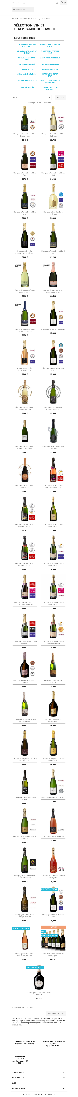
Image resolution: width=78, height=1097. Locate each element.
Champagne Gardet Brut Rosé (53, 836)
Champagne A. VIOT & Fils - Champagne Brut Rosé (53, 486)
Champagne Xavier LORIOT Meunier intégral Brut (24, 447)
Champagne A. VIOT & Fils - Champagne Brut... (24, 525)
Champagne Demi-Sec (26, 74)
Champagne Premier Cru (50, 52)
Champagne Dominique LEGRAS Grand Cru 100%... (25, 720)
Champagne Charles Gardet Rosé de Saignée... (53, 876)
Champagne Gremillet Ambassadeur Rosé (24, 369)
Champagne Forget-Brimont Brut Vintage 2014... (53, 759)
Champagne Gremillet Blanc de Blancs (53, 916)
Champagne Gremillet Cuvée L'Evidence (53, 213)
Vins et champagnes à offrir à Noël (50, 82)
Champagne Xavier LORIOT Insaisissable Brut (24, 408)
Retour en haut (56, 1013)
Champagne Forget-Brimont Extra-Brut (53, 174)
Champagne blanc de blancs (50, 45)
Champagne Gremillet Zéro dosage (53, 329)
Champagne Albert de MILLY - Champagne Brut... (53, 564)
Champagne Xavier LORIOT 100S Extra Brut (53, 447)
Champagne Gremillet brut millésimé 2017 (53, 720)
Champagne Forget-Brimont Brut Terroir (24, 213)
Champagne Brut (50, 69)
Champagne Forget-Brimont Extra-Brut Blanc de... (25, 759)
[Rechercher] (23, 9)
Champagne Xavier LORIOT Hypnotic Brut (24, 486)
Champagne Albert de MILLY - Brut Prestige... (25, 642)
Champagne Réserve (50, 64)
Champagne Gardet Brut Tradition (53, 797)
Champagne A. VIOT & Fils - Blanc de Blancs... (39, 994)
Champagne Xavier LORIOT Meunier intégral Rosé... (24, 955)
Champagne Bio (27, 69)
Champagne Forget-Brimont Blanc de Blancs (53, 135)
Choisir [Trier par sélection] (31, 97)
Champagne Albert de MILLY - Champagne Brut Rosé (24, 603)
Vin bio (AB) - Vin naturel (50, 88)
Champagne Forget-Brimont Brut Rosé (24, 174)
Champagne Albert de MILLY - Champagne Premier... (53, 642)
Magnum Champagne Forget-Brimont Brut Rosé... (53, 291)
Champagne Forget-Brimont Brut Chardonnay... (24, 135)
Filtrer (60, 97)
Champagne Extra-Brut (50, 75)
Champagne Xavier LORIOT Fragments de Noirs (53, 408)
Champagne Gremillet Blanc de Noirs (53, 369)
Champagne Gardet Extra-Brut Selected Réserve (24, 876)
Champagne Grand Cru (27, 59)
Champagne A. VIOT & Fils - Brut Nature (25, 798)
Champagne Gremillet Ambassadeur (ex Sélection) (24, 252)
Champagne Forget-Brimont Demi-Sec (53, 252)
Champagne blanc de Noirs (27, 52)
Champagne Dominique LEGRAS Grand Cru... (53, 681)
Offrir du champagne (27, 81)
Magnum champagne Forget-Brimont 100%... (25, 291)
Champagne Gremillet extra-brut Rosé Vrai (24, 681)
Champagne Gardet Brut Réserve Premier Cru (24, 837)
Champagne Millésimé (50, 58)
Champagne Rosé (27, 64)
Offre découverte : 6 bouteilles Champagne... (53, 955)
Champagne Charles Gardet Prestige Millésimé (24, 916)
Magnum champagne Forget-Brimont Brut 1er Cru (25, 330)
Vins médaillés (27, 87)
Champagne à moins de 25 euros (26, 45)
